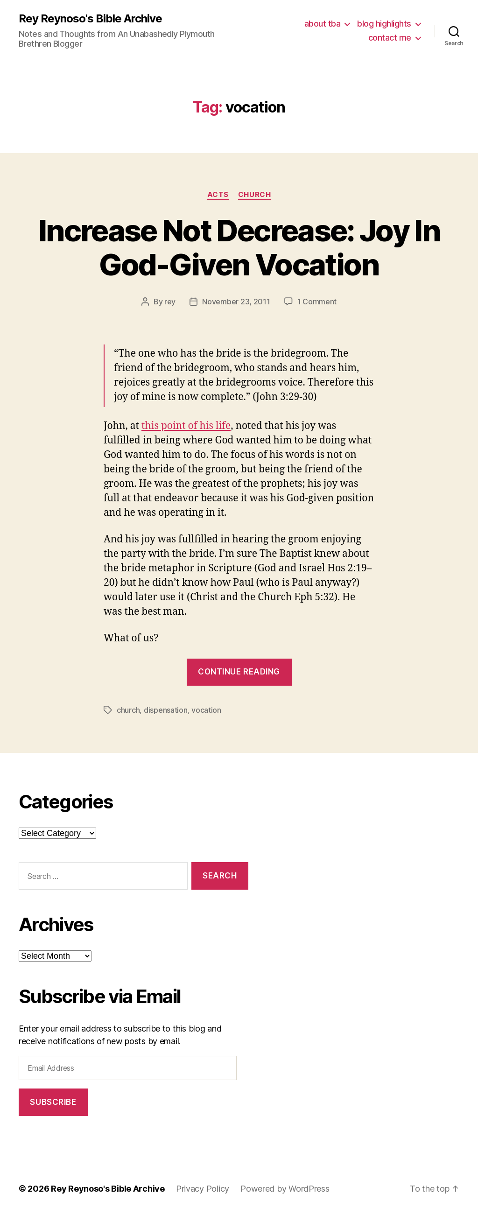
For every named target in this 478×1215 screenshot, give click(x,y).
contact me (389, 37)
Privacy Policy (202, 1189)
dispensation (166, 710)
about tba (322, 23)
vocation (206, 710)
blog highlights (384, 23)
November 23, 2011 (236, 301)
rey (170, 301)
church (254, 194)
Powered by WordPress (285, 1189)
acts (218, 194)
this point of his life (186, 426)
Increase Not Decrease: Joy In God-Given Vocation (239, 247)
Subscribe (53, 1102)
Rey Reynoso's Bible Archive (90, 18)
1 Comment (317, 301)
